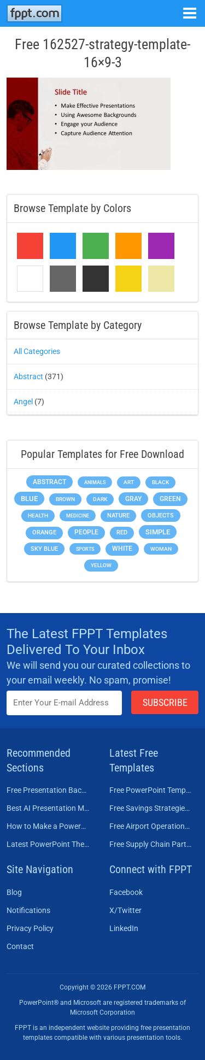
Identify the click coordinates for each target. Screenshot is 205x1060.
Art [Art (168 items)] (129, 482)
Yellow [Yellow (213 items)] (101, 565)
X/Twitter (125, 910)
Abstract (28, 376)
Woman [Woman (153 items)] (161, 549)
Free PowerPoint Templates (150, 790)
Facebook (126, 892)
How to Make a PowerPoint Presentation (48, 826)
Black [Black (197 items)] (160, 482)
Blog (14, 892)
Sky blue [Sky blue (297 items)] (44, 548)
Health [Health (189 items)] (38, 516)
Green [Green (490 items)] (170, 498)
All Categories (37, 351)
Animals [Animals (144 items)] (95, 482)
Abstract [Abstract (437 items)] (49, 482)
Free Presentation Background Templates (48, 790)
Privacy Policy (30, 928)
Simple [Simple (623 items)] (157, 532)
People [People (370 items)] (86, 532)
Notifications (28, 910)
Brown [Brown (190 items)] (65, 499)
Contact (20, 946)
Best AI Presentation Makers (48, 808)
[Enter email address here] (64, 703)
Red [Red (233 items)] (121, 532)
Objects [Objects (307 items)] (161, 515)
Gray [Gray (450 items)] (133, 499)
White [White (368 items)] (122, 548)
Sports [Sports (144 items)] (85, 549)
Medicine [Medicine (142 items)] (77, 516)
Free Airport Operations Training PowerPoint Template (150, 826)
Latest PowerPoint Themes (48, 844)
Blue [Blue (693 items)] (29, 498)
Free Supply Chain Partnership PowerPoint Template (150, 844)
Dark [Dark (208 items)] (100, 499)
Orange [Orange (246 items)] (44, 532)
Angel (23, 401)
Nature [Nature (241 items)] (118, 515)
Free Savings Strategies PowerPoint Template (150, 808)
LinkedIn (123, 928)
